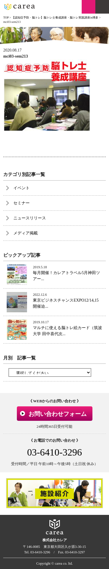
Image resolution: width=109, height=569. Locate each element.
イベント (21, 188)
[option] (54, 493)
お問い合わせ (88, 7)
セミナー (21, 203)
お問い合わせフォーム (57, 414)
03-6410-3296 (54, 452)
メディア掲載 (25, 233)
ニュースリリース (29, 218)
